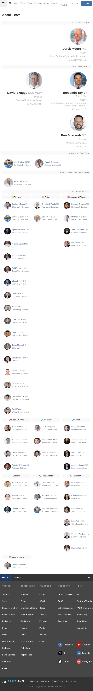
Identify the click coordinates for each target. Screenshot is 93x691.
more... (5, 668)
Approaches (26, 655)
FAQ (78, 594)
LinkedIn (83, 653)
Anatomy (6, 661)
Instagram (84, 661)
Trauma (5, 594)
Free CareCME (64, 614)
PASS (60, 601)
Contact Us (82, 628)
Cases (42, 608)
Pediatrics (6, 621)
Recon (5, 628)
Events (42, 641)
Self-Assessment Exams (66, 608)
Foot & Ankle (8, 641)
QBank (42, 601)
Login (86, 3)
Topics (42, 614)
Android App (82, 621)
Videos (42, 634)
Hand (4, 634)
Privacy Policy (57, 681)
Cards (42, 594)
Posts (42, 628)
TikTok (64, 661)
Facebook (65, 645)
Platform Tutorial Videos (85, 601)
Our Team (45, 681)
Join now (74, 3)
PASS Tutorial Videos (85, 608)
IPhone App (82, 614)
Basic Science (8, 655)
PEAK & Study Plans (66, 594)
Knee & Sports (8, 614)
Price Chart (63, 621)
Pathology (6, 648)
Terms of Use (71, 681)
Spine (4, 601)
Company (34, 681)
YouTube (83, 645)
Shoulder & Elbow (10, 608)
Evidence (43, 621)
